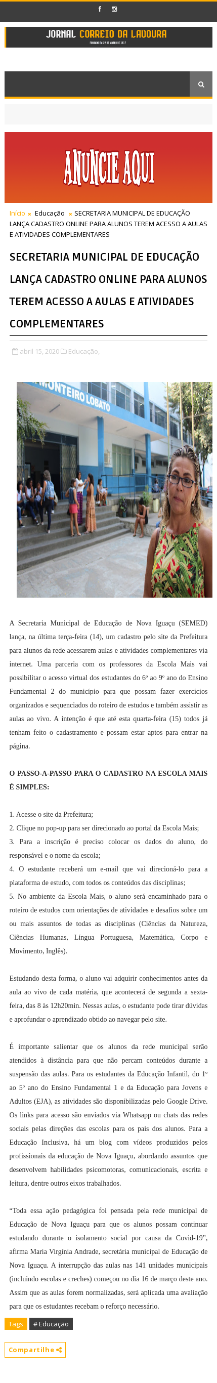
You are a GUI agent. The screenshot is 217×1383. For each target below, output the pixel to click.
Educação (50, 213)
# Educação (51, 1323)
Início (17, 213)
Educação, (84, 351)
